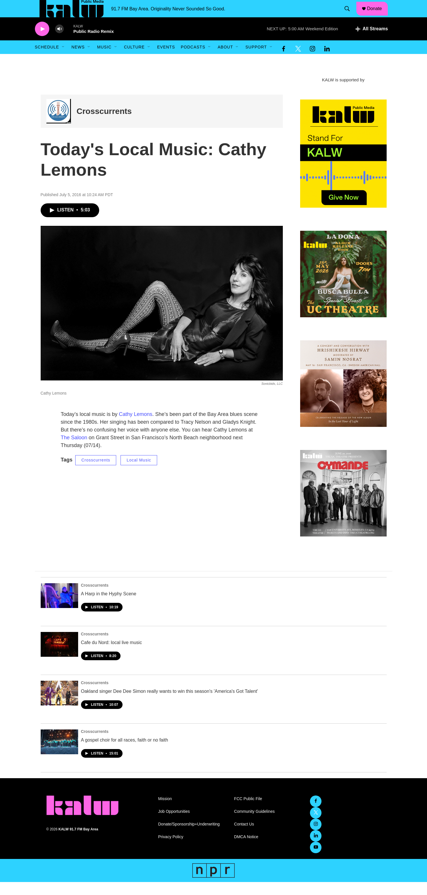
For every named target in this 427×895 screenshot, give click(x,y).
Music (104, 60)
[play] (42, 42)
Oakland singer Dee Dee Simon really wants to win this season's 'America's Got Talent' (169, 704)
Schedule (47, 60)
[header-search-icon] (349, 15)
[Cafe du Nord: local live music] (59, 657)
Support (256, 60)
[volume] (59, 41)
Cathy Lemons (135, 427)
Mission (165, 812)
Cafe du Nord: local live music (111, 655)
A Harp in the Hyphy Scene (108, 606)
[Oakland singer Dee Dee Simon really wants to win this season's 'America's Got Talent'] (59, 706)
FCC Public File (248, 812)
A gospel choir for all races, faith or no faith (124, 752)
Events (166, 60)
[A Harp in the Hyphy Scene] (59, 608)
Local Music (139, 473)
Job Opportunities (174, 824)
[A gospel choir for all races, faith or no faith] (59, 754)
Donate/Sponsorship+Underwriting (189, 837)
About (225, 60)
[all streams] (371, 41)
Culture (134, 60)
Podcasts (193, 60)
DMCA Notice (246, 850)
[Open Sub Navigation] (63, 60)
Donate (378, 15)
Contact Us (244, 837)
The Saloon (74, 450)
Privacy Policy (170, 850)
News (78, 60)
